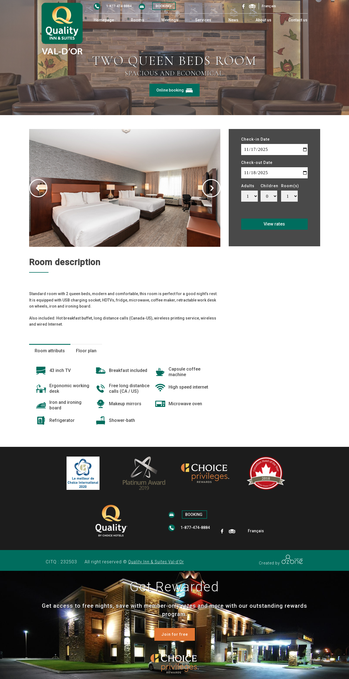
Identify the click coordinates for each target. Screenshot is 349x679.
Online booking (174, 90)
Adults (247, 186)
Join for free (174, 634)
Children (269, 186)
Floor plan (86, 350)
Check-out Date (256, 162)
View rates (274, 224)
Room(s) (290, 186)
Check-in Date (255, 139)
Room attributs (50, 350)
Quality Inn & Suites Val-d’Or (156, 561)
